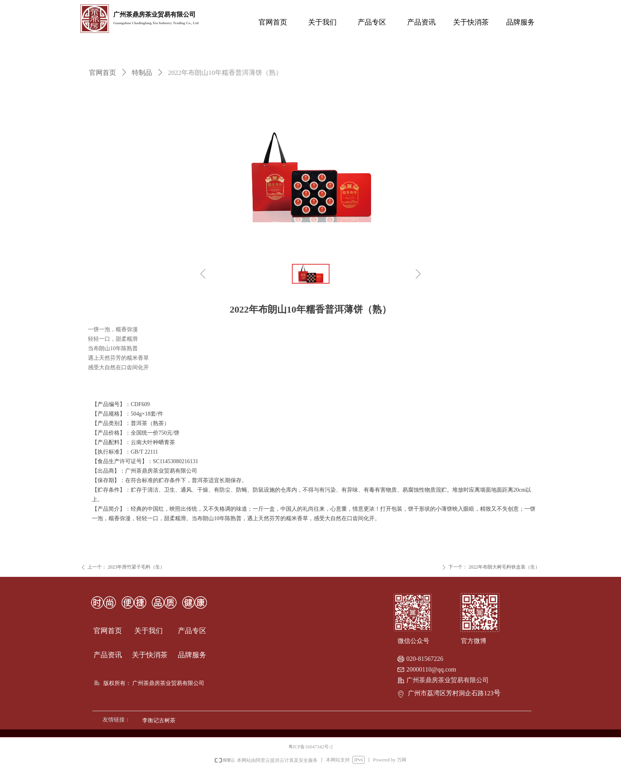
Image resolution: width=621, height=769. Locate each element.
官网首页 (102, 72)
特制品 (142, 72)
